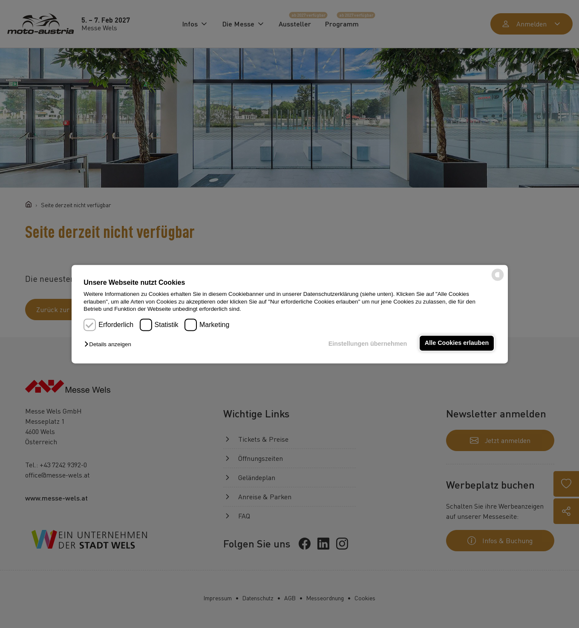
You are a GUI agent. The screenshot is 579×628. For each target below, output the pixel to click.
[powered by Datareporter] (497, 280)
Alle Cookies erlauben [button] (457, 343)
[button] (110, 345)
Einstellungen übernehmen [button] (367, 344)
